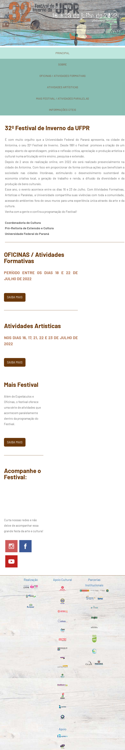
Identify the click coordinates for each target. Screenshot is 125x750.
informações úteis (62, 109)
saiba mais (14, 297)
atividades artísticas (62, 87)
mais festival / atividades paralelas (62, 98)
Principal (62, 53)
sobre (62, 64)
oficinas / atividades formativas (62, 75)
